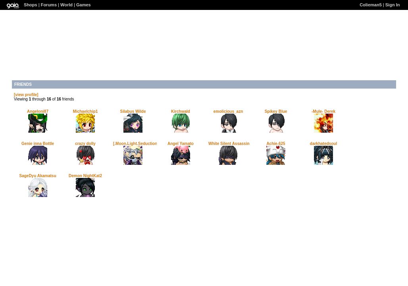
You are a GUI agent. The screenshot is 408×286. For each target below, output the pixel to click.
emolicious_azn (228, 111)
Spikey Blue (276, 111)
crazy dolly (85, 143)
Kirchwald (180, 111)
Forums (49, 4)
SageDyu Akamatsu (37, 176)
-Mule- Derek (323, 111)
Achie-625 (275, 143)
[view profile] (26, 95)
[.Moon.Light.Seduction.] (136, 143)
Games (83, 4)
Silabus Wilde (133, 111)
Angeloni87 (37, 111)
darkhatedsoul (323, 143)
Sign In (392, 4)
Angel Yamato (180, 143)
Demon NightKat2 (85, 176)
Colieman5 (371, 4)
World (66, 4)
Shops (30, 4)
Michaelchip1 (85, 111)
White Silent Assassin (229, 143)
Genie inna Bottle (37, 143)
